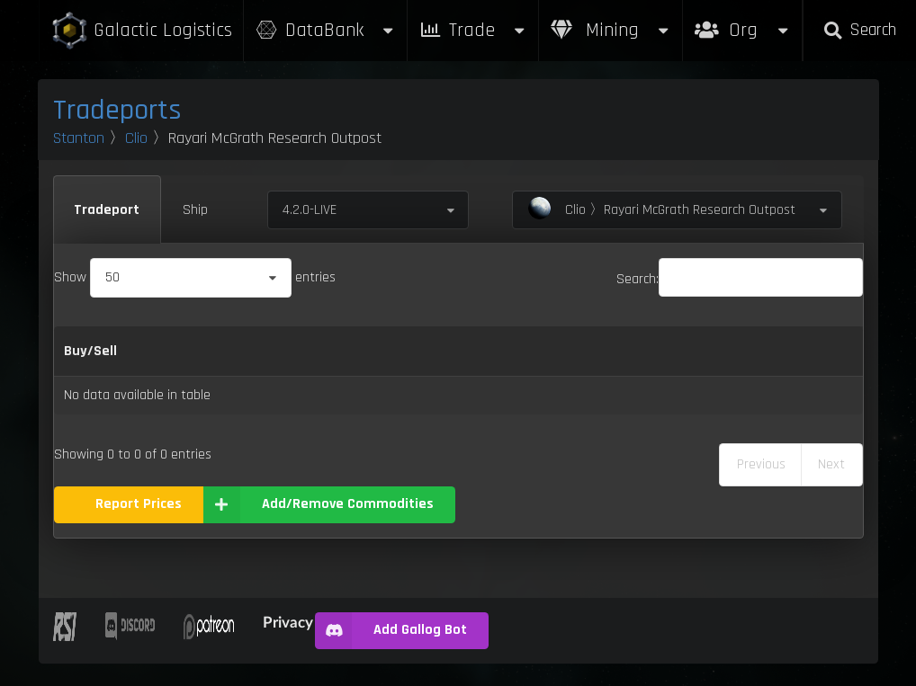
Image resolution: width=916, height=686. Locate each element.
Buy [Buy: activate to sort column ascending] (299, 351)
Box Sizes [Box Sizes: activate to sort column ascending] (682, 351)
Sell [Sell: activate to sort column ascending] (346, 351)
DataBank (326, 30)
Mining (611, 30)
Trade (473, 30)
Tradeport (106, 209)
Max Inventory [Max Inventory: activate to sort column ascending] (580, 351)
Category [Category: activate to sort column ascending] (232, 351)
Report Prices (138, 503)
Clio (136, 138)
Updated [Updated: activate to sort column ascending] (765, 351)
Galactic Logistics (141, 31)
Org (743, 21)
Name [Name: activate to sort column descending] (159, 351)
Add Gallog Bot (391, 630)
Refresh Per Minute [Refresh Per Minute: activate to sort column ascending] (444, 351)
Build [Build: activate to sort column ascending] (833, 351)
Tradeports (117, 110)
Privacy (288, 621)
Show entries (195, 277)
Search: (739, 279)
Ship (195, 209)
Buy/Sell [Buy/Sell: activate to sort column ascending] (90, 351)
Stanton (78, 138)
